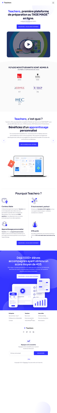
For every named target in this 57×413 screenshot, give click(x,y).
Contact (11, 320)
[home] (6, 3)
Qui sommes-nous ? (14, 315)
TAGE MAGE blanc (30, 320)
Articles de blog (42, 315)
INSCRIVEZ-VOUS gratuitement (28, 276)
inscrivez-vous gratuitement (28, 26)
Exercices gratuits (29, 318)
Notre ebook (41, 320)
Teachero (25, 362)
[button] (53, 2)
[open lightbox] (28, 44)
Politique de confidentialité (15, 318)
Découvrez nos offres (28, 144)
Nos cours (27, 315)
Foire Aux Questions (43, 318)
